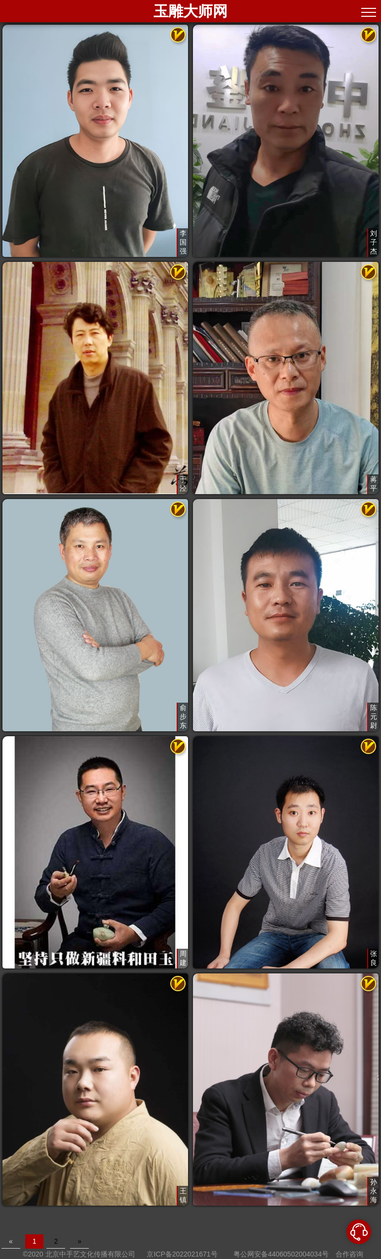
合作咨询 (349, 1254)
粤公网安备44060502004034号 (281, 1254)
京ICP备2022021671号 (182, 1254)
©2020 (33, 1254)
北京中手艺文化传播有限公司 (90, 1254)
